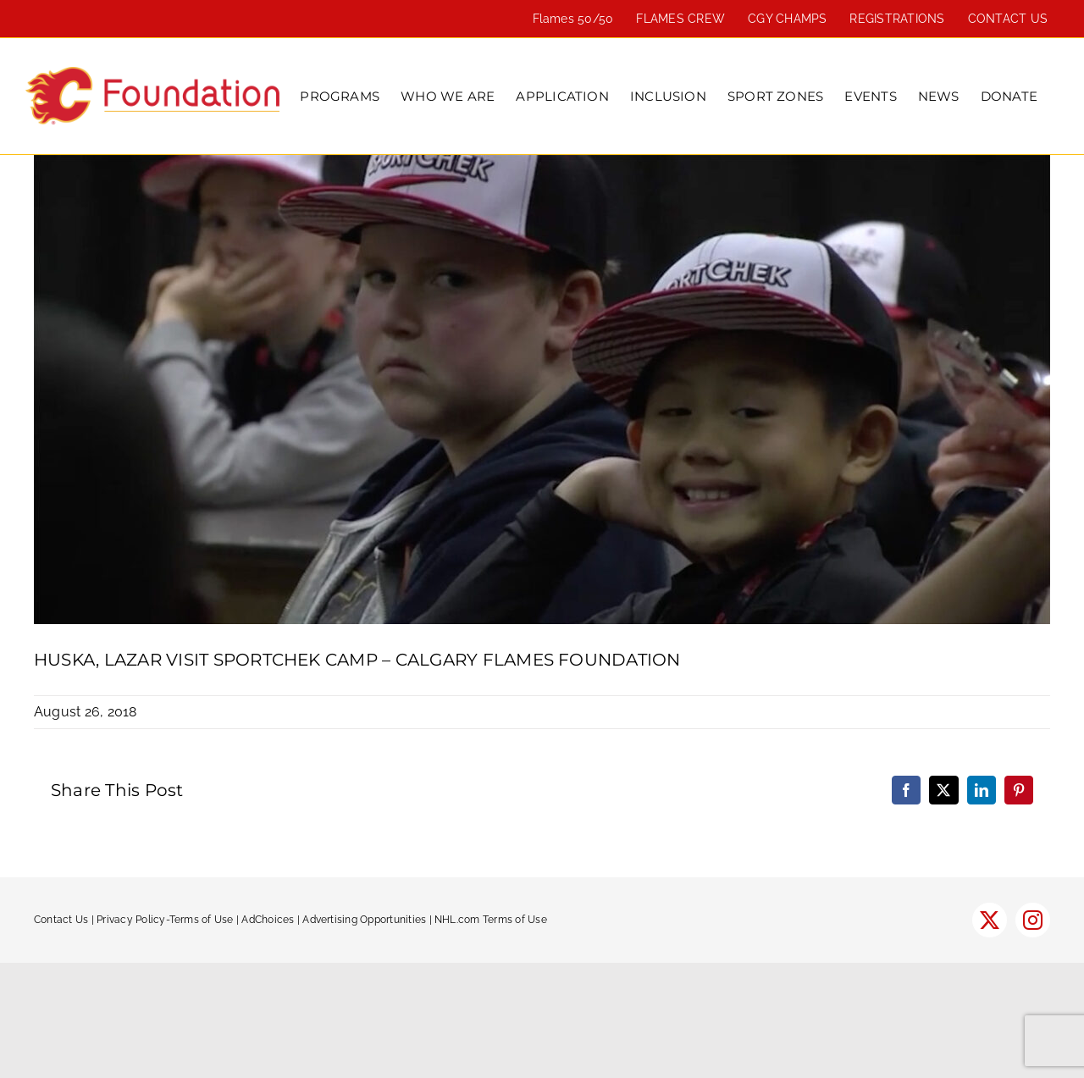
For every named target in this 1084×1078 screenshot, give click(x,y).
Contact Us (61, 920)
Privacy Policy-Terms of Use (165, 920)
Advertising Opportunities (364, 920)
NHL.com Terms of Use (490, 920)
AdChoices (267, 920)
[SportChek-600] (542, 389)
